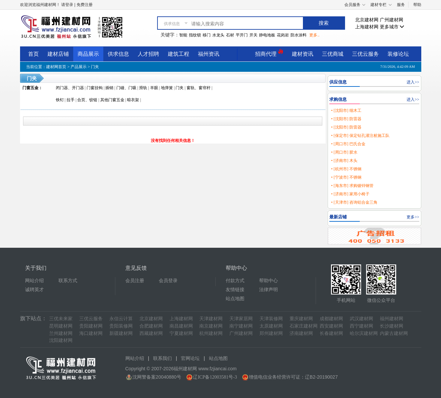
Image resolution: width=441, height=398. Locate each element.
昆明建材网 (61, 326)
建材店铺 (58, 54)
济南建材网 (301, 333)
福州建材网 (391, 318)
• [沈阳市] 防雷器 (346, 119)
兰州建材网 (61, 333)
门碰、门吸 (126, 87)
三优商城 (332, 54)
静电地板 (267, 35)
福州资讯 (208, 54)
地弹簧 (167, 87)
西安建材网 (331, 326)
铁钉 (60, 99)
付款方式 (235, 280)
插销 (109, 87)
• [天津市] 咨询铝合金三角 (354, 202)
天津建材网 (211, 318)
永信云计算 (121, 318)
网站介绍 (34, 280)
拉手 (71, 99)
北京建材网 (366, 19)
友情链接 (235, 289)
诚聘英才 (34, 289)
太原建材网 (271, 326)
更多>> (413, 217)
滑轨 (143, 87)
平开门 (242, 35)
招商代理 (269, 53)
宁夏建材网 (181, 333)
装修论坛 (398, 54)
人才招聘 (148, 54)
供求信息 (118, 54)
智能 (183, 35)
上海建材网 (366, 26)
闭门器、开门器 (70, 87)
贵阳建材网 (91, 326)
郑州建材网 (271, 333)
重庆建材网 (301, 318)
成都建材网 (331, 318)
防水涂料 (299, 35)
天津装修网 (271, 318)
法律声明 (268, 289)
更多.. (314, 35)
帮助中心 (268, 280)
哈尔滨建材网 (364, 333)
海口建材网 (91, 333)
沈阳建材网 (61, 340)
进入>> (413, 82)
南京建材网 (211, 326)
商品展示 (88, 54)
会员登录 (168, 280)
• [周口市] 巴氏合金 (348, 144)
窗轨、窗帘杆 (199, 87)
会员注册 (134, 280)
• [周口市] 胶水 (344, 152)
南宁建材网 (241, 326)
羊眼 (154, 87)
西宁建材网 (361, 326)
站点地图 (235, 298)
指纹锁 (195, 35)
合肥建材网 (151, 326)
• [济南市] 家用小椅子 (350, 194)
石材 (230, 35)
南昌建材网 (181, 326)
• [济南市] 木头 (344, 160)
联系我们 (162, 358)
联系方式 (68, 280)
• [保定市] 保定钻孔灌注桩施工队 (360, 135)
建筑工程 (178, 54)
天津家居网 (241, 318)
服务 (401, 4)
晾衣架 (133, 99)
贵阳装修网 (121, 326)
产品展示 (79, 66)
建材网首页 (56, 66)
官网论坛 (190, 358)
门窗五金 (30, 87)
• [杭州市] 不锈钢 (346, 169)
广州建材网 (391, 19)
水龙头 (218, 35)
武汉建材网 (361, 318)
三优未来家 (61, 318)
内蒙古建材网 (394, 333)
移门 (207, 35)
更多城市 (392, 26)
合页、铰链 (87, 99)
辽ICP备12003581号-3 (215, 377)
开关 (253, 35)
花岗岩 (283, 35)
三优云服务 (365, 54)
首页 (33, 54)
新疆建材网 (121, 333)
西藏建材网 (151, 333)
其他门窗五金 (112, 99)
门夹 (95, 66)
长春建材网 (331, 333)
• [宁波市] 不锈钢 (346, 177)
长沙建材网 (391, 326)
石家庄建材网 (304, 326)
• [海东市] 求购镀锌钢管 (352, 185)
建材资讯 (302, 54)
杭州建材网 (211, 333)
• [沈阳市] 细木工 (346, 110)
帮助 (417, 4)
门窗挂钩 (95, 87)
